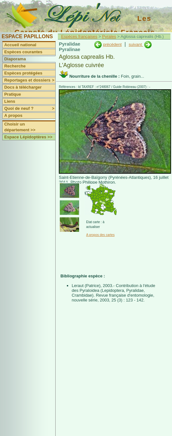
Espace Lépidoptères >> (28, 137)
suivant (136, 44)
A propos (13, 115)
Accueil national (20, 44)
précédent (112, 44)
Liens (9, 101)
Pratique (12, 94)
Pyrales (109, 36)
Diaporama (15, 59)
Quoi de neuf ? (29, 108)
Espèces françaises (79, 36)
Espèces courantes (23, 51)
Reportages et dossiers (29, 80)
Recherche (14, 66)
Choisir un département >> (19, 127)
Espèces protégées (23, 73)
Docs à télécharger (22, 87)
